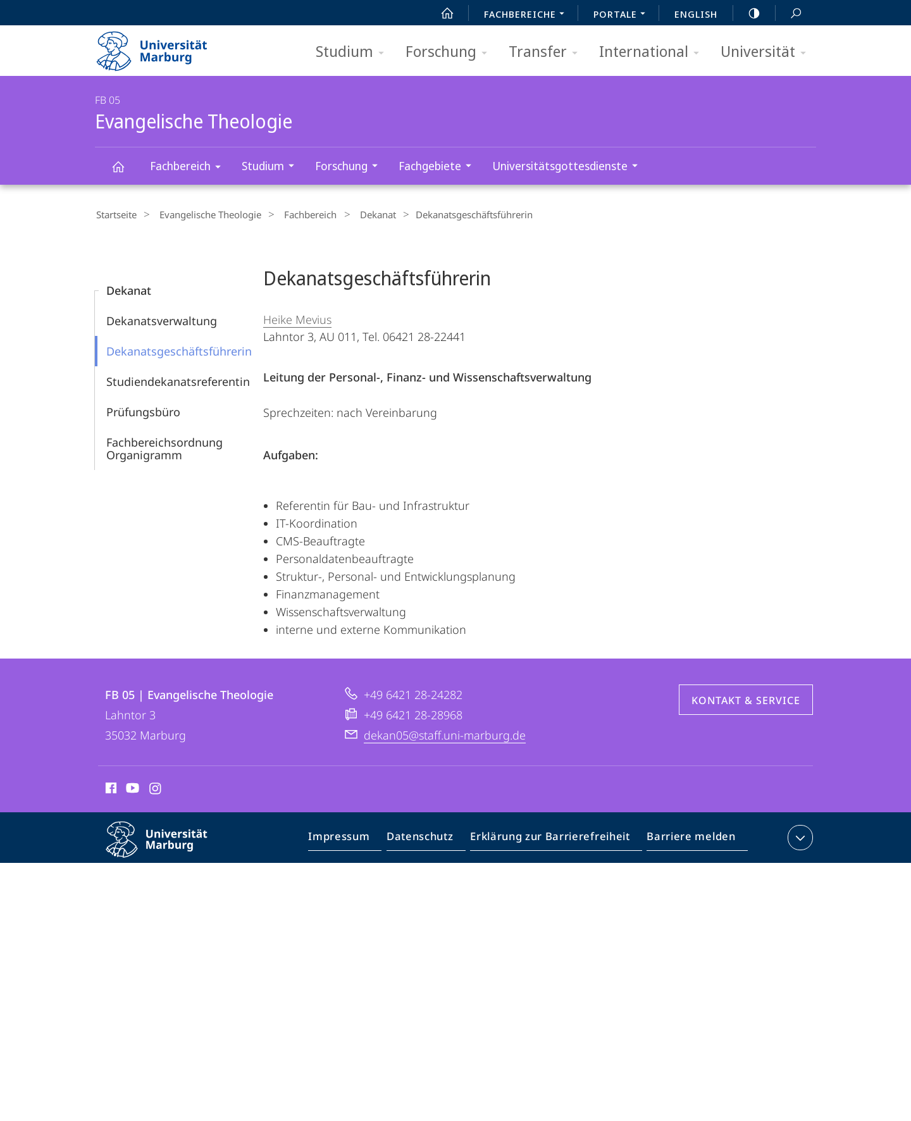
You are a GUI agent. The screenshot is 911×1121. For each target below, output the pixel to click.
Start (440, 13)
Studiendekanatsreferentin (178, 379)
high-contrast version (747, 13)
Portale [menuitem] (622, 15)
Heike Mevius (297, 317)
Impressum (353, 838)
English (695, 14)
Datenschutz (430, 838)
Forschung (450, 52)
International (653, 52)
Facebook (110, 788)
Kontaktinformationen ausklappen (799, 835)
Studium (354, 52)
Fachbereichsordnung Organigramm (164, 447)
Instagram (156, 788)
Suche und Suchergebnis (789, 13)
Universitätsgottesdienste (569, 167)
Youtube (131, 788)
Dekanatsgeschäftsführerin (179, 349)
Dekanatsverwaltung (161, 318)
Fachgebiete (439, 167)
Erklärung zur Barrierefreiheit (554, 838)
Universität (767, 52)
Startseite (115, 214)
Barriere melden (687, 838)
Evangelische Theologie (125, 172)
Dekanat (357, 214)
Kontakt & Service (745, 698)
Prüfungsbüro (143, 410)
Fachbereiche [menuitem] (527, 15)
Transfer (547, 52)
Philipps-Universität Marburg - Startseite (163, 47)
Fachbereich (189, 168)
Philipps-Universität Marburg (168, 847)
